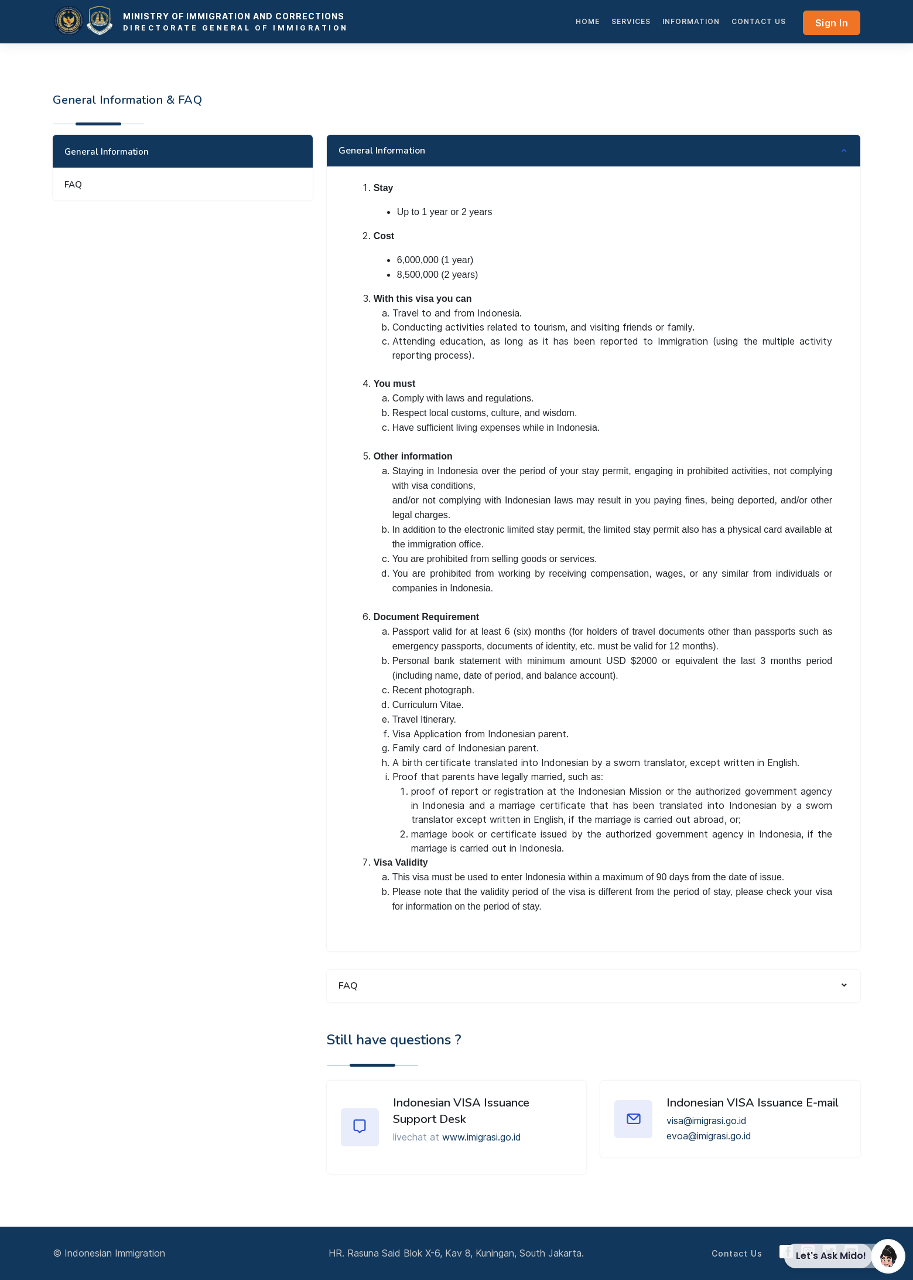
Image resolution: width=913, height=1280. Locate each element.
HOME (588, 21)
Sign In (832, 23)
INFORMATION (691, 21)
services (631, 21)
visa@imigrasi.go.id (706, 1120)
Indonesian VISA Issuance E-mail (752, 1103)
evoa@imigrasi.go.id (708, 1136)
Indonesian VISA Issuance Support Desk (461, 1111)
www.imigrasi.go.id (481, 1137)
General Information (106, 152)
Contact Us (758, 21)
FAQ (73, 184)
